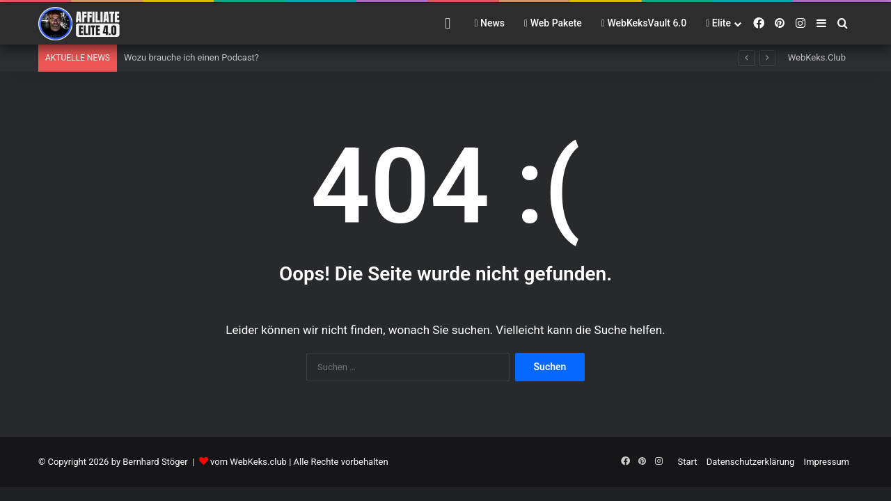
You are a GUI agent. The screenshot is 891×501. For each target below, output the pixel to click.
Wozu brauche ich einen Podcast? (191, 57)
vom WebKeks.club (248, 461)
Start (687, 461)
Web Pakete (553, 23)
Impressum (826, 461)
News (489, 23)
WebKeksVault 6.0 (643, 23)
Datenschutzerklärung (751, 461)
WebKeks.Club (817, 57)
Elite (718, 23)
